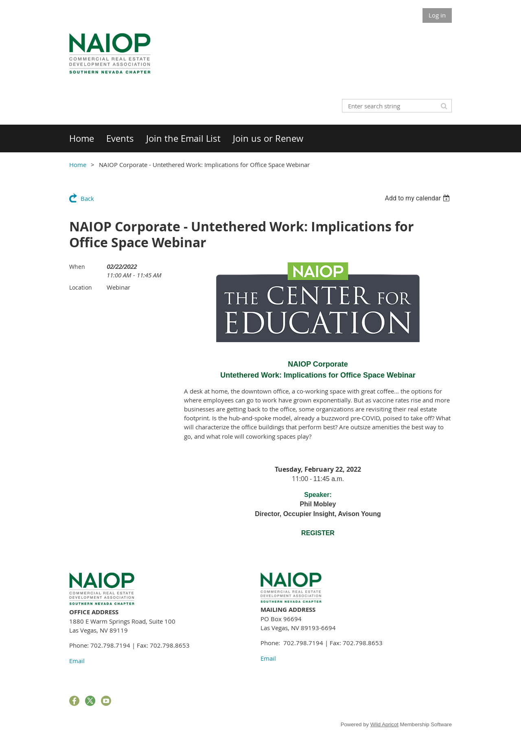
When (77, 266)
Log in (437, 15)
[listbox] (418, 198)
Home (77, 164)
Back (87, 198)
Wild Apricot (384, 724)
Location (80, 287)
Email (77, 661)
